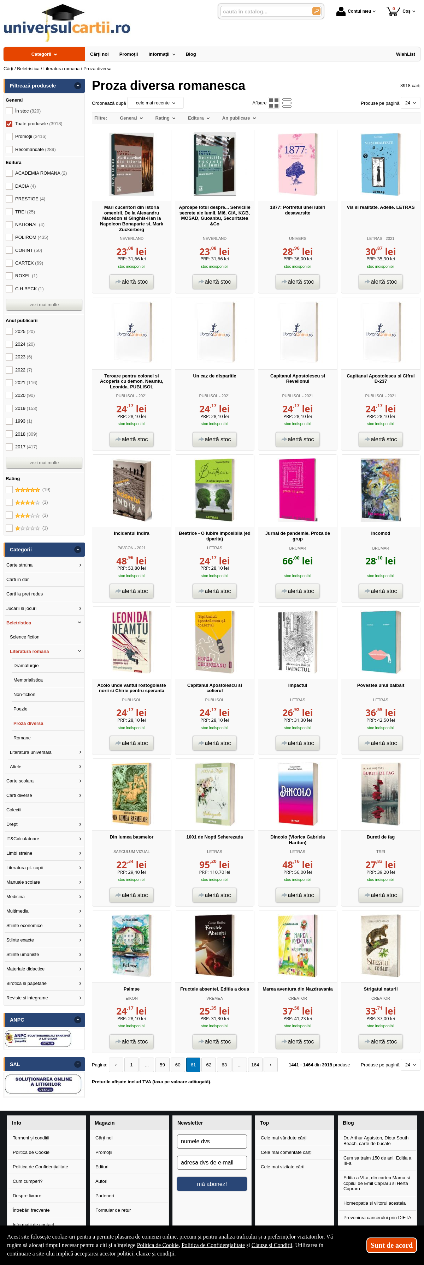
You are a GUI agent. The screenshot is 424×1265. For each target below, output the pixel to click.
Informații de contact (33, 1224)
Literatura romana (29, 651)
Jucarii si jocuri (21, 608)
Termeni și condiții (31, 1137)
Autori (101, 1181)
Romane (22, 737)
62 (204, 1064)
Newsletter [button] (190, 1123)
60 (174, 1064)
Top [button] (264, 1123)
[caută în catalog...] (263, 11)
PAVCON (126, 548)
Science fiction (25, 637)
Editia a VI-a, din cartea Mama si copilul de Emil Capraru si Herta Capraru (376, 1183)
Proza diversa (28, 723)
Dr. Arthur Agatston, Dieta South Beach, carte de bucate (375, 1140)
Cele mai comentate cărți (286, 1152)
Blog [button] (348, 1123)
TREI (380, 851)
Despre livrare (27, 1195)
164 (249, 1064)
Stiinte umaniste (22, 954)
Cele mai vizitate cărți (283, 1166)
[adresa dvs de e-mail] (212, 1163)
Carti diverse (19, 795)
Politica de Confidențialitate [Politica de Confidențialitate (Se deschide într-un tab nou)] (213, 1245)
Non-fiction (24, 694)
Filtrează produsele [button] (33, 86)
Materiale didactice (25, 969)
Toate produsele (39, 123)
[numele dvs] (212, 1141)
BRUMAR (297, 548)
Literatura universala (31, 752)
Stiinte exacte (20, 940)
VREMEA (214, 998)
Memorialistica (28, 680)
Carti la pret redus (24, 594)
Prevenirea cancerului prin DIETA (377, 1217)
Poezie (20, 709)
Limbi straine (19, 853)
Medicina (15, 896)
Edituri (101, 1166)
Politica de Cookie (31, 1152)
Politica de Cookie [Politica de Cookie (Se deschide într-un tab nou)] (157, 1245)
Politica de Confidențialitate (40, 1166)
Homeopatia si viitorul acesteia (374, 1203)
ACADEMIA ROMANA (41, 173)
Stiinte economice (24, 925)
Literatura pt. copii (24, 867)
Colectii (14, 809)
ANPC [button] (17, 1020)
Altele (16, 766)
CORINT (28, 250)
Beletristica (18, 622)
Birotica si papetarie (26, 983)
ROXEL (26, 275)
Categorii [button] (21, 549)
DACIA (25, 186)
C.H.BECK (29, 288)
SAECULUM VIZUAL (131, 851)
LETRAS (374, 238)
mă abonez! (212, 1184)
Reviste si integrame (27, 997)
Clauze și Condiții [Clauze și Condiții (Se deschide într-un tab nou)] (272, 1245)
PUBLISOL (125, 396)
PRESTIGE (30, 198)
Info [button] (16, 1123)
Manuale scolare (23, 882)
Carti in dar (17, 579)
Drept (12, 824)
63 (219, 1064)
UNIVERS (297, 238)
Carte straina (19, 565)
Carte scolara (20, 780)
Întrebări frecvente (31, 1210)
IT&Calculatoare (22, 838)
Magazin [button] (104, 1123)
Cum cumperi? (28, 1181)
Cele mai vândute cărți (283, 1137)
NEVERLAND (132, 238)
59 (160, 1064)
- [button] (78, 85)
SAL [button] (15, 1064)
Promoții (103, 1152)
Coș (398, 11)
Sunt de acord (392, 1245)
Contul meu (353, 11)
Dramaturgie (26, 665)
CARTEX (29, 263)
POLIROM (31, 237)
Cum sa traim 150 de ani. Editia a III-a (377, 1160)
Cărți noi (103, 1137)
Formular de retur (113, 1210)
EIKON (131, 998)
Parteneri (104, 1195)
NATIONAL (30, 224)
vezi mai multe (44, 304)
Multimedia (17, 911)
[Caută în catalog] (316, 11)
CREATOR (297, 998)
